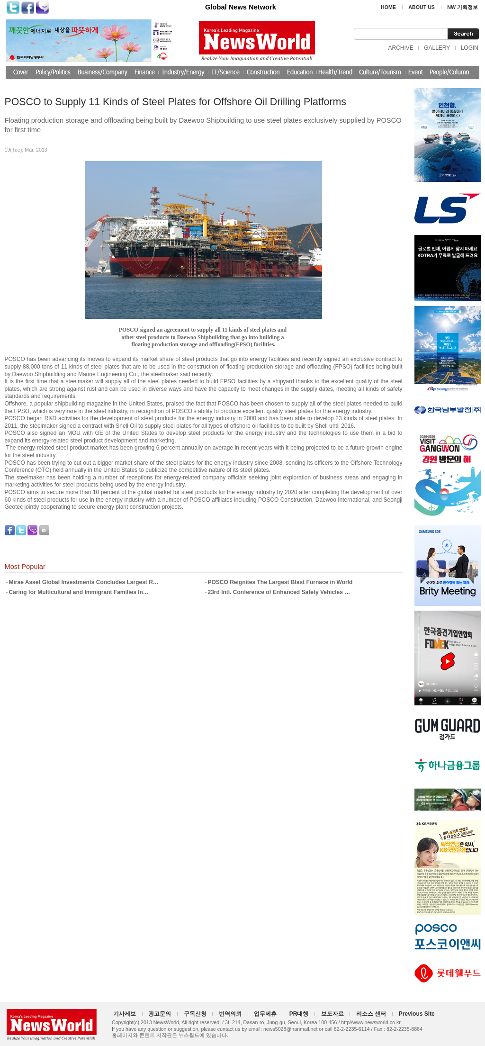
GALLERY (437, 48)
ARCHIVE (400, 48)
